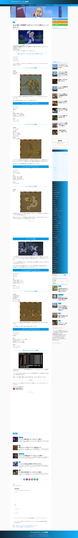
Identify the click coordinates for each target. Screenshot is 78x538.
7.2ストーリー (56, 167)
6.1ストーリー (56, 184)
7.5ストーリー (56, 161)
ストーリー (55, 157)
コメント (15, 492)
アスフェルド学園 (56, 248)
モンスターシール (56, 246)
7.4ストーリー (56, 163)
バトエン (55, 240)
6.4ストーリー (56, 178)
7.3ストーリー (56, 165)
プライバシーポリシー (56, 349)
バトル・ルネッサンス (57, 238)
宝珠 (54, 209)
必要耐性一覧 (31, 5)
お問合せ (55, 5)
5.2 (14, 485)
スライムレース (56, 242)
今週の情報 (22, 5)
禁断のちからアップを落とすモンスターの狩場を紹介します (30, 447)
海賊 (54, 260)
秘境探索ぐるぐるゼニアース (58, 217)
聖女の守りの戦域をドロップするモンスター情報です (62, 110)
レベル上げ (55, 205)
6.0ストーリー (56, 186)
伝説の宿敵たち (56, 203)
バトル (55, 190)
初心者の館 (55, 215)
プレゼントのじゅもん (39, 5)
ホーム (14, 5)
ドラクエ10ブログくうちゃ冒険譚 (19, 1)
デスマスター (56, 264)
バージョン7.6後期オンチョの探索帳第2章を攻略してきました (63, 95)
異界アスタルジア (56, 219)
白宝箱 (55, 211)
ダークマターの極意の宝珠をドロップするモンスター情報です (30, 439)
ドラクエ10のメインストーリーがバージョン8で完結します (63, 66)
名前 (15, 504)
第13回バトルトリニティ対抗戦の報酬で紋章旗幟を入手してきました (62, 305)
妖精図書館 (55, 244)
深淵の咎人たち (56, 201)
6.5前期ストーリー (56, 176)
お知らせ (55, 213)
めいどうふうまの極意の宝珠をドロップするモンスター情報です (31, 455)
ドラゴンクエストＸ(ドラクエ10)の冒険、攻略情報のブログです (39, 534)
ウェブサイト (16, 513)
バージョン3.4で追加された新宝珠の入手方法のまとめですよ (30, 463)
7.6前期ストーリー (56, 159)
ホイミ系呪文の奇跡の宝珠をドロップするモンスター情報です (30, 472)
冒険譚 (55, 279)
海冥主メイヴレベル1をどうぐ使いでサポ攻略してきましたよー (27, 525)
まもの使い (16, 485)
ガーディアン (56, 258)
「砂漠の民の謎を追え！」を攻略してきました (62, 131)
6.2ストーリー (56, 182)
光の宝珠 (20, 485)
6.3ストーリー (56, 180)
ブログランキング (47, 5)
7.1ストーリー (56, 169)
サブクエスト (56, 188)
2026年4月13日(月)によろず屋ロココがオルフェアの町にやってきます (63, 296)
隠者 (54, 254)
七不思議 (55, 250)
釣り (54, 277)
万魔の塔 (55, 225)
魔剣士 (55, 262)
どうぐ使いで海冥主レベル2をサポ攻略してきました (25, 526)
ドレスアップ (56, 252)
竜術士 (55, 256)
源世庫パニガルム (56, 221)
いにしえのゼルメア (57, 227)
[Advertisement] (30, 229)
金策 (54, 207)
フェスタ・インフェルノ (57, 223)
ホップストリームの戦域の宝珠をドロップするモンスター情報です (62, 124)
